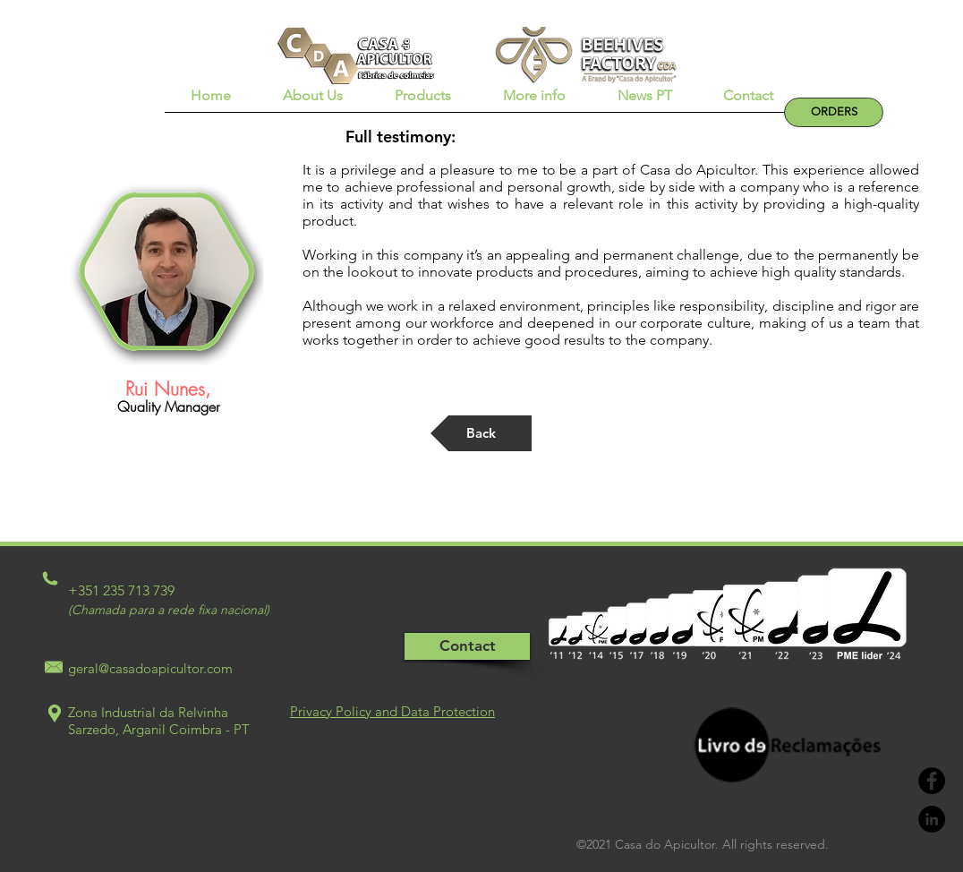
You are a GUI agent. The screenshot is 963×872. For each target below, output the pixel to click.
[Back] (481, 433)
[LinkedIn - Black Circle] (931, 819)
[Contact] (467, 646)
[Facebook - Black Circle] (931, 780)
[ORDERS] (833, 112)
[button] (313, 101)
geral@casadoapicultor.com (150, 668)
